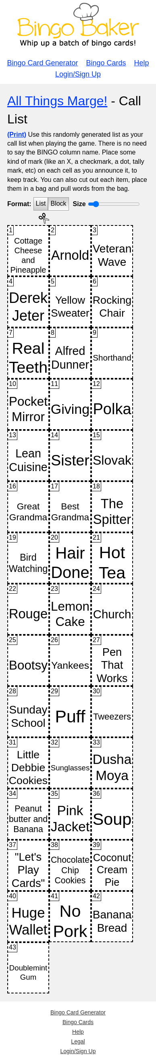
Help (141, 63)
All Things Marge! (57, 101)
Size (79, 203)
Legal (78, 1041)
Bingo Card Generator (42, 63)
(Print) (16, 134)
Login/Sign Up (78, 74)
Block (58, 203)
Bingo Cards (106, 63)
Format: (19, 203)
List (41, 203)
